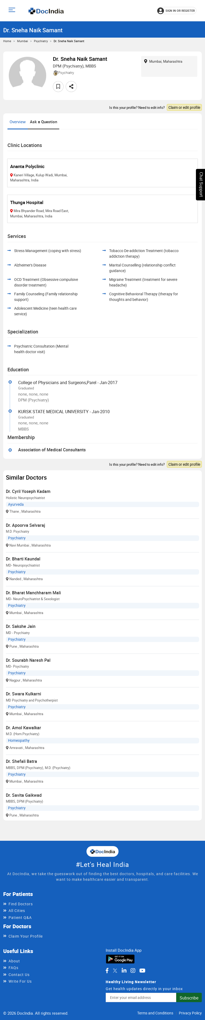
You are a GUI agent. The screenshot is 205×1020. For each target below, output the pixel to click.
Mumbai (22, 41)
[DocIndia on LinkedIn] (124, 970)
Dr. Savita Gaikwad (24, 795)
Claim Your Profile (26, 936)
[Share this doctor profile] (71, 86)
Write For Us (20, 981)
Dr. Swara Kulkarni (23, 694)
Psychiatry (41, 41)
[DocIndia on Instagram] (133, 970)
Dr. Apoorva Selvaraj (25, 525)
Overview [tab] (18, 121)
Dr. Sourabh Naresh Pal (28, 660)
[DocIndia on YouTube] (142, 970)
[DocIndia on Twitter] (115, 970)
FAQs (13, 967)
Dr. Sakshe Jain (21, 626)
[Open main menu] (13, 10)
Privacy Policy (190, 1012)
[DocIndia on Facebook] (107, 970)
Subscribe (189, 998)
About (14, 960)
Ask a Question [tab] (43, 121)
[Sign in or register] (176, 10)
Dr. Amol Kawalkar (23, 728)
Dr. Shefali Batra (21, 761)
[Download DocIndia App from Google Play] (120, 958)
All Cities (17, 910)
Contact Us (19, 974)
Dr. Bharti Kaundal (23, 559)
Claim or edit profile (184, 107)
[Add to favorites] (58, 86)
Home (7, 41)
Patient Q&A (20, 917)
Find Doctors (21, 903)
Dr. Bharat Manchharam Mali (33, 593)
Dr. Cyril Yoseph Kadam (28, 491)
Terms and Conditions (155, 1012)
